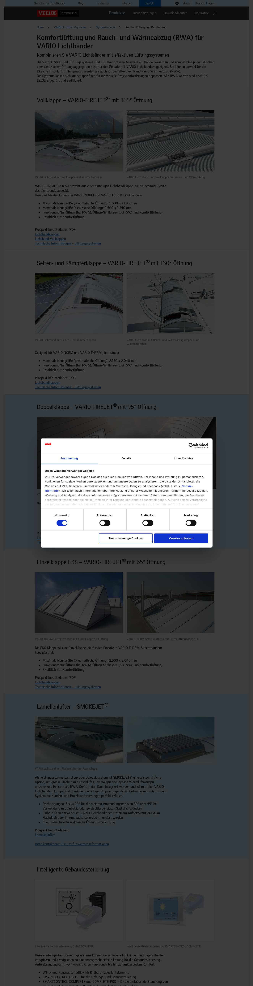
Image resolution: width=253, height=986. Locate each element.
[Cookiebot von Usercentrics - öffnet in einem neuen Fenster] (191, 446)
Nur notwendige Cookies (126, 538)
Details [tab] (126, 458)
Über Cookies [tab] (184, 458)
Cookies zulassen (181, 538)
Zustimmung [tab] (69, 458)
